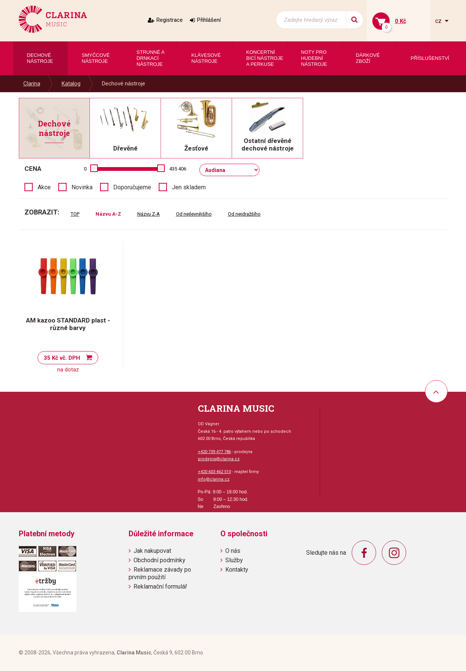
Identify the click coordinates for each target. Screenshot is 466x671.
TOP (75, 214)
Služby (234, 560)
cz (439, 20)
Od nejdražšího (244, 214)
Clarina (31, 83)
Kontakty (236, 569)
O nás (232, 550)
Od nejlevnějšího (194, 214)
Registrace (169, 20)
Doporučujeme (132, 187)
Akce (44, 187)
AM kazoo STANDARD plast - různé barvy (68, 324)
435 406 (177, 169)
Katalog (71, 83)
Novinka (82, 187)
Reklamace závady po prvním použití (160, 573)
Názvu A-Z (108, 214)
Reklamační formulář (160, 586)
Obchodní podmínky (159, 560)
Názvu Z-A (148, 214)
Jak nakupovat (152, 550)
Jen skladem (189, 187)
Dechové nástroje (123, 83)
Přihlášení (209, 20)
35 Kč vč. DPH (62, 358)
